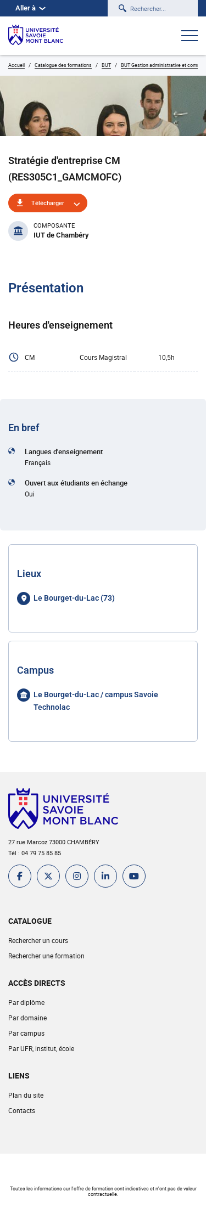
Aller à (30, 8)
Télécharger (47, 203)
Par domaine (27, 1017)
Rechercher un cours (38, 940)
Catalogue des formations (63, 65)
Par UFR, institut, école (41, 1048)
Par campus (26, 1033)
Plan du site (25, 1095)
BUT (106, 65)
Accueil (16, 65)
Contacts (21, 1110)
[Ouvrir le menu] (189, 36)
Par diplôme (26, 1002)
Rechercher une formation (46, 955)
